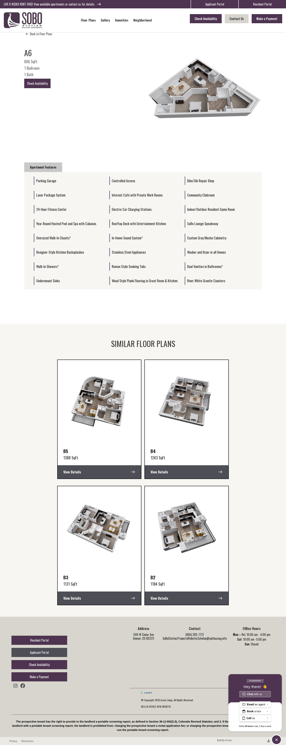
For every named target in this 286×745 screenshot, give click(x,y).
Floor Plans (88, 20)
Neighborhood (142, 20)
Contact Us (237, 18)
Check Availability (206, 18)
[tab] (43, 167)
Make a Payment (266, 18)
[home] (23, 20)
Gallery (105, 20)
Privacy (12, 741)
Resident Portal (262, 4)
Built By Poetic (224, 740)
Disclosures (27, 741)
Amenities (121, 20)
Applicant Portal (214, 4)
